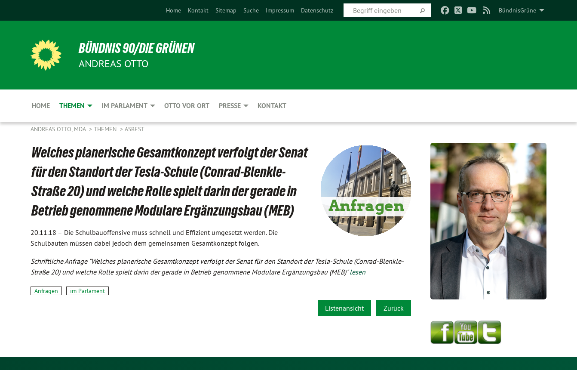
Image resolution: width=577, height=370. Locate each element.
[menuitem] (173, 10)
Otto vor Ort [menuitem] (186, 105)
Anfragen (46, 291)
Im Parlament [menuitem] (124, 105)
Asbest (134, 129)
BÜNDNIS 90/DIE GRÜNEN (136, 48)
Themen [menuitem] (72, 105)
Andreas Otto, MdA (59, 129)
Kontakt (198, 10)
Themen (106, 129)
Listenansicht (344, 308)
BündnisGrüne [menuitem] (517, 10)
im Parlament (87, 291)
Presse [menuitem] (230, 105)
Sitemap (225, 10)
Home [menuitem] (41, 105)
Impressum (280, 10)
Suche (251, 10)
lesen (357, 272)
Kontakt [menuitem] (272, 105)
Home (173, 10)
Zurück (394, 308)
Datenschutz (317, 10)
